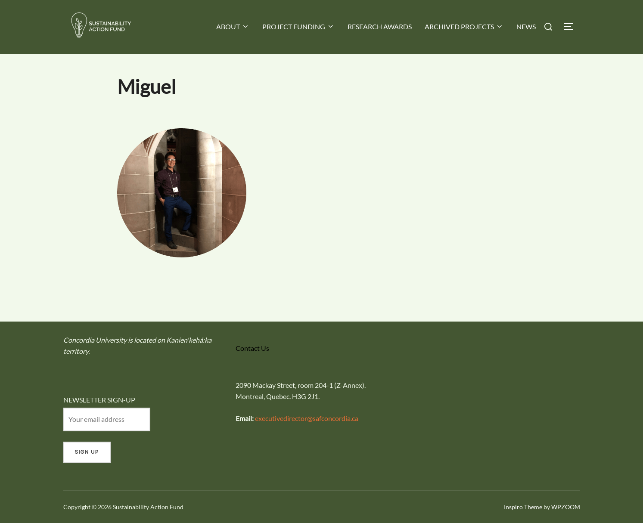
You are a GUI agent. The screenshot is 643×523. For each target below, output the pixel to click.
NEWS (526, 26)
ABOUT (232, 26)
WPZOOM (565, 507)
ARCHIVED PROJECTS (464, 26)
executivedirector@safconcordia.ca (306, 418)
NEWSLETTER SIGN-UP (99, 400)
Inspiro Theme (523, 507)
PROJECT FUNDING (298, 26)
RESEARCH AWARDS (380, 26)
